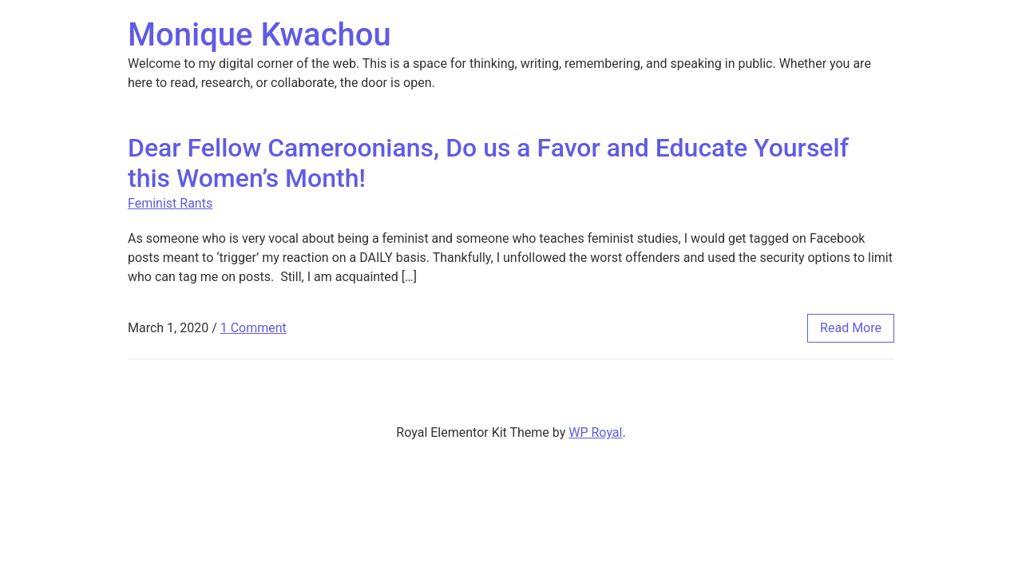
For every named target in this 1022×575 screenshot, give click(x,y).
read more (850, 327)
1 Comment (253, 327)
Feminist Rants (170, 203)
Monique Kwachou (259, 35)
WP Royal (595, 432)
